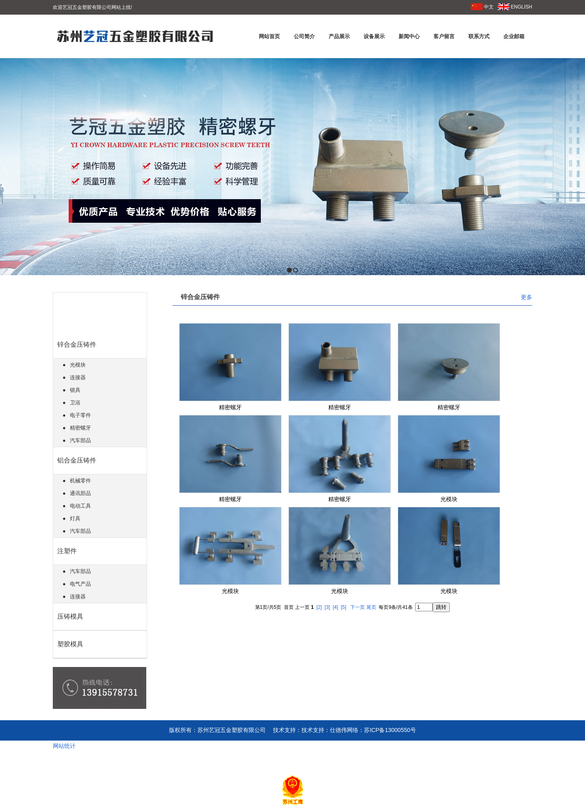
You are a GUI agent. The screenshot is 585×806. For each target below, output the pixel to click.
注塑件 (67, 550)
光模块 (78, 365)
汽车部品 (80, 440)
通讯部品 (80, 493)
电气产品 (80, 584)
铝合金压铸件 (76, 460)
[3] (327, 607)
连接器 (78, 377)
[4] (335, 607)
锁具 (75, 390)
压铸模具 (70, 616)
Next (576, 167)
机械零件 (80, 481)
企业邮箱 (513, 36)
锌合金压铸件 (76, 344)
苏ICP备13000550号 (390, 730)
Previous (6, 167)
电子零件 (80, 415)
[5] (343, 607)
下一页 (357, 607)
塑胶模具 (70, 644)
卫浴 (75, 403)
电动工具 (80, 506)
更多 (526, 297)
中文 (482, 7)
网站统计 (64, 746)
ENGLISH (515, 7)
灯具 (75, 518)
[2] (319, 607)
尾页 (371, 607)
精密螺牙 (80, 428)
